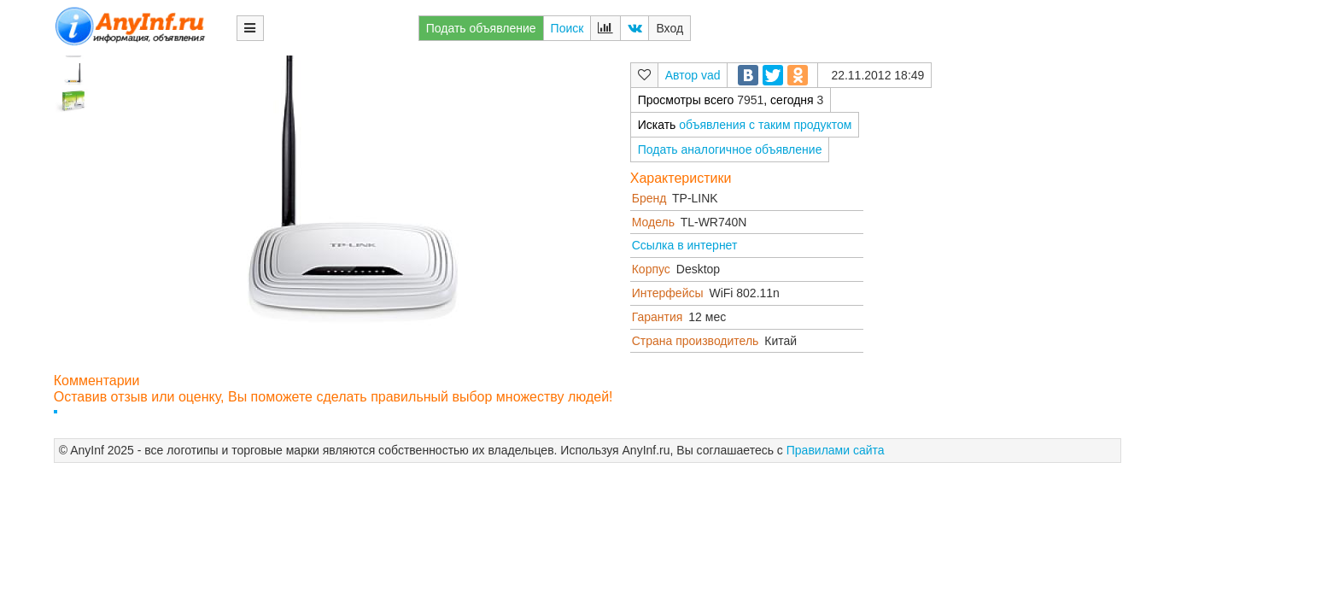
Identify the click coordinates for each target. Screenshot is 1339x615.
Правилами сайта (835, 450)
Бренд (649, 198)
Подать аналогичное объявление (730, 149)
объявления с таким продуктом (765, 125)
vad (711, 75)
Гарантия (657, 317)
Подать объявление (481, 28)
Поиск (567, 28)
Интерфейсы (668, 293)
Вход (669, 28)
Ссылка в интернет (685, 245)
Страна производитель (695, 341)
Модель (653, 222)
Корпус (651, 269)
